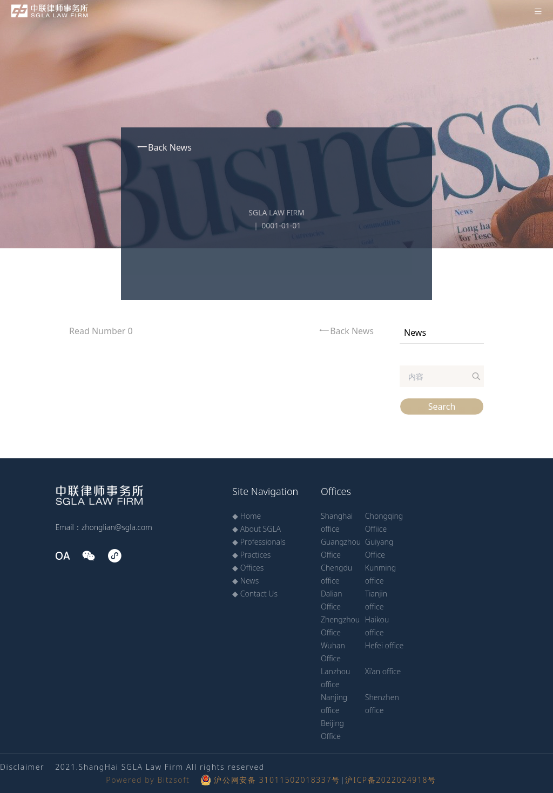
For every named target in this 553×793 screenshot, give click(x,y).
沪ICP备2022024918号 (390, 780)
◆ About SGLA (256, 529)
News (415, 332)
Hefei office (384, 645)
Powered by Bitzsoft (148, 780)
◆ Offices (248, 567)
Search (442, 406)
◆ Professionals (259, 542)
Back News (164, 147)
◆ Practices (251, 555)
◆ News (245, 580)
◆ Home (246, 516)
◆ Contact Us (255, 593)
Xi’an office (383, 671)
